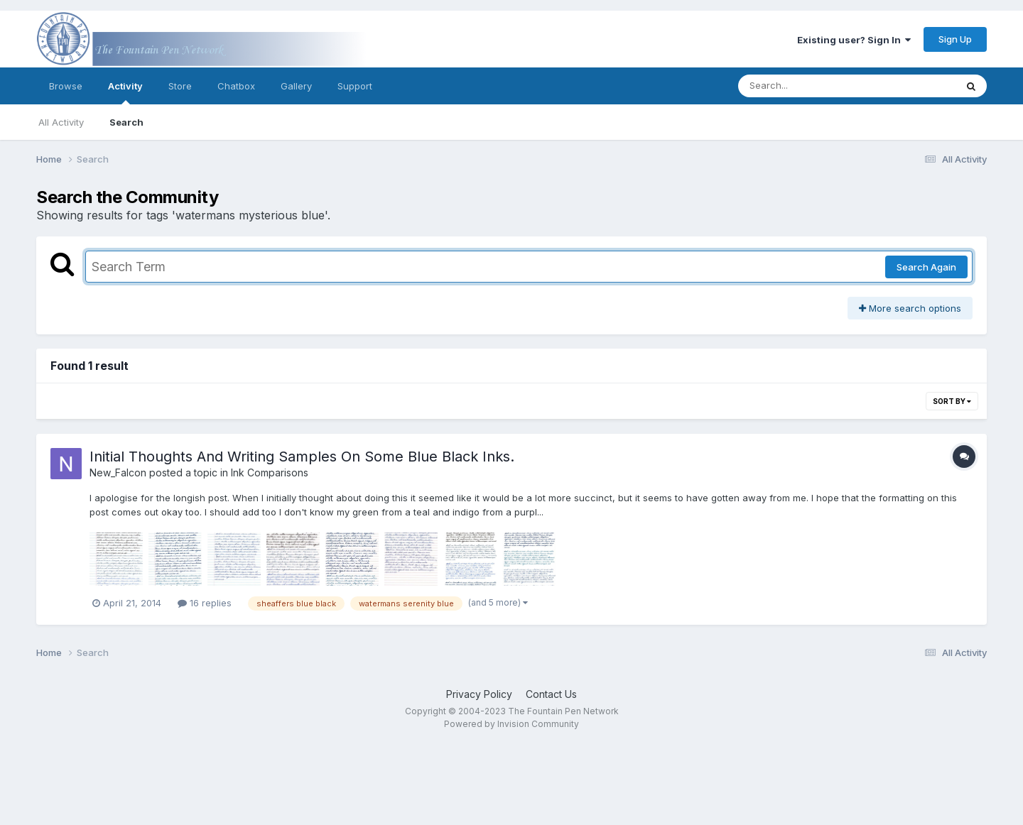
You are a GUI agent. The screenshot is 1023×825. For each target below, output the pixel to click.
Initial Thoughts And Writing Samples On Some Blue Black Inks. (302, 456)
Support (354, 86)
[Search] (808, 86)
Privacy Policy (479, 694)
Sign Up (955, 39)
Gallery (296, 86)
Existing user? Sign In (854, 39)
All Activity (61, 122)
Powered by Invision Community (511, 724)
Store (180, 86)
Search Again (926, 267)
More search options (910, 308)
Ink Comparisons (269, 472)
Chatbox (236, 86)
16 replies (205, 602)
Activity (125, 92)
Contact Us (551, 694)
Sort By (952, 401)
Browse (65, 86)
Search (126, 122)
